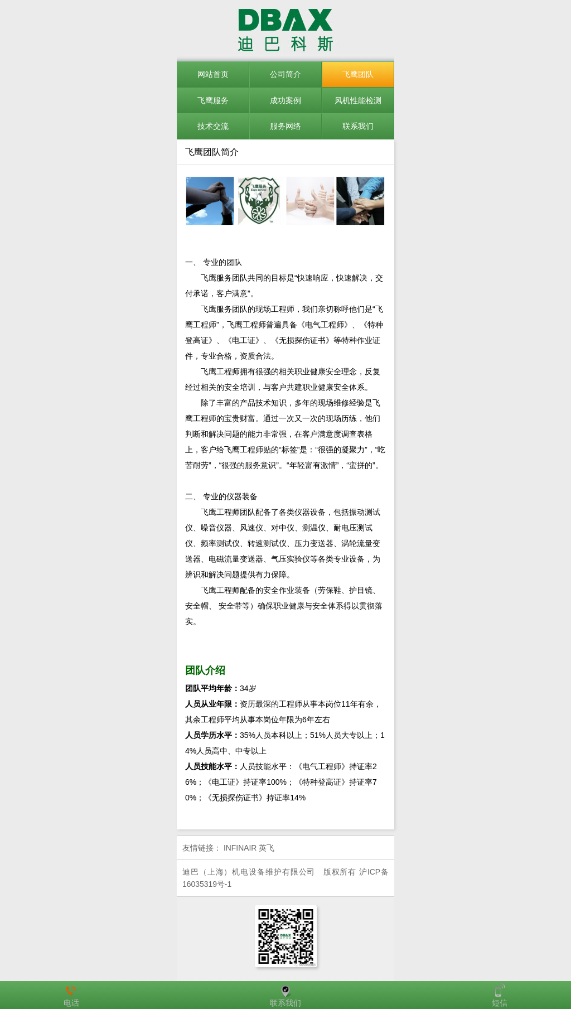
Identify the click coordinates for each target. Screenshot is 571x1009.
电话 (71, 995)
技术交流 (213, 126)
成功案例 (285, 100)
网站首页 (213, 74)
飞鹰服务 (213, 100)
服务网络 (285, 126)
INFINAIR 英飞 (249, 847)
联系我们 (358, 126)
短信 (499, 995)
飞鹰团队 (358, 74)
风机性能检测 (358, 100)
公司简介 (285, 74)
